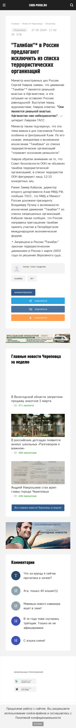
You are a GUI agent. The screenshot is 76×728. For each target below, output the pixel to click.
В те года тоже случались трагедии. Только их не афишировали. (41, 623)
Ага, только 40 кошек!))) (41, 591)
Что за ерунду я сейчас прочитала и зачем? (40, 576)
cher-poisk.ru (38, 5)
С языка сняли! (34, 640)
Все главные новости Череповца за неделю (38, 507)
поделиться (38, 301)
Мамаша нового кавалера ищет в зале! (42, 606)
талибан (18, 278)
